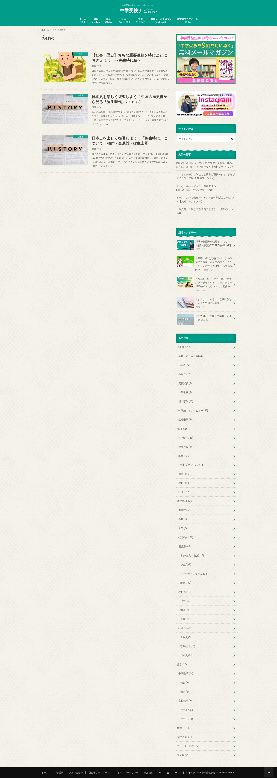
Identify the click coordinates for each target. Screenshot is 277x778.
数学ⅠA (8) (186, 709)
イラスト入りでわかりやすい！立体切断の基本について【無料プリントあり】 (206, 199)
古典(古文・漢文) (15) (192, 555)
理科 (108, 20)
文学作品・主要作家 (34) (193, 573)
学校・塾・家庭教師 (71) (191, 356)
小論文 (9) (185, 564)
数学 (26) (182, 664)
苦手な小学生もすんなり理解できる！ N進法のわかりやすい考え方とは (206, 188)
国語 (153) (184, 473)
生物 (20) (185, 618)
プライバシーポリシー (126, 772)
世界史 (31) (186, 637)
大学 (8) (182, 528)
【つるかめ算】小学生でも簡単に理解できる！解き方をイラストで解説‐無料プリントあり (206, 176)
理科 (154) (184, 482)
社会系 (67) (184, 627)
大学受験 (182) (185, 537)
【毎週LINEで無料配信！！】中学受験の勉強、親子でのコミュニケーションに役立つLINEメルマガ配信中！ (204, 264)
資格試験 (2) (185, 383)
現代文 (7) (185, 582)
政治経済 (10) (187, 646)
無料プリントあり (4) (192, 464)
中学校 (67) (184, 510)
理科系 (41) (184, 591)
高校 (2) (182, 519)
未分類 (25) (183, 755)
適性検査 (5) (185, 446)
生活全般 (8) (185, 419)
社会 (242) (184, 491)
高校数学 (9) (185, 700)
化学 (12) (185, 600)
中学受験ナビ (138, 11)
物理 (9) (184, 609)
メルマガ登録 (76, 772)
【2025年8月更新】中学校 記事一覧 (204, 319)
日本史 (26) (186, 655)
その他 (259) (184, 347)
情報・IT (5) (183, 727)
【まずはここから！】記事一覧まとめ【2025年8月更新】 (204, 303)
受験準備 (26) (184, 736)
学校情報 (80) (184, 501)
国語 (96, 20)
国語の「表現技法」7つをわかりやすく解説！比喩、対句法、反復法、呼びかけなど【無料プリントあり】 (206, 164)
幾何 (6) (184, 691)
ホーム (82, 20)
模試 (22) (185, 365)
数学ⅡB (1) (186, 718)
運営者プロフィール (187, 20)
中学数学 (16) (185, 673)
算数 (140, 20)
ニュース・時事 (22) (188, 745)
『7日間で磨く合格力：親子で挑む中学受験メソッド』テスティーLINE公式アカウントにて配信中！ (204, 284)
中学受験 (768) (185, 437)
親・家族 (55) (185, 401)
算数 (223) (184, 455)
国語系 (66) (184, 546)
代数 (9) (184, 682)
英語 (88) (182, 428)
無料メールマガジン (161, 20)
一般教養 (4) (185, 392)
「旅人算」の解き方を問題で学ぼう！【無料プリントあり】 (206, 211)
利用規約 (148, 772)
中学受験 (58, 772)
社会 (123, 20)
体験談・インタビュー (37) (193, 410)
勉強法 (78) (184, 374)
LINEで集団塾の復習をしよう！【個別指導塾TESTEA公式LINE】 (204, 245)
